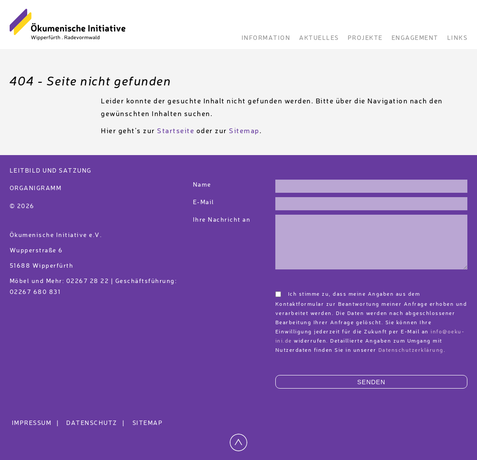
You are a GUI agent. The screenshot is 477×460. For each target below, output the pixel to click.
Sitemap (244, 131)
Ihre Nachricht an (223, 220)
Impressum (36, 423)
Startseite (175, 131)
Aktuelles (319, 38)
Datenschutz (96, 423)
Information (266, 38)
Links (457, 38)
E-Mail (203, 202)
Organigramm (36, 188)
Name (202, 185)
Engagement (415, 38)
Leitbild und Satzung (51, 171)
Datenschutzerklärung (411, 350)
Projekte (365, 38)
